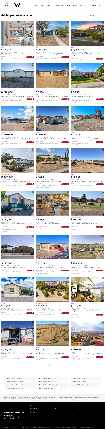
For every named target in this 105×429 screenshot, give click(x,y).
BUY (42, 5)
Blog (75, 5)
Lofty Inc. (13, 427)
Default (92, 15)
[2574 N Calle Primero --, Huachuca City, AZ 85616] (17, 33)
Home (36, 5)
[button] (32, 405)
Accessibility (90, 427)
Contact (83, 5)
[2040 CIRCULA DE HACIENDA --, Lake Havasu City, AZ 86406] (87, 33)
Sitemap (84, 427)
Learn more (36, 19)
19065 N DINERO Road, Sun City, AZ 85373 (48, 181)
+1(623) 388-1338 (9, 417)
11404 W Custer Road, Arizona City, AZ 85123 (49, 54)
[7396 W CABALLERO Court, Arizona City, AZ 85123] (17, 118)
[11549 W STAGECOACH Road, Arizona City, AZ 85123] (17, 203)
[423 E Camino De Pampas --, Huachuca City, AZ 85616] (87, 160)
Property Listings (76, 427)
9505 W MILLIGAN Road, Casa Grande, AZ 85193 (85, 267)
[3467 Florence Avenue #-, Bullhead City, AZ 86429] (87, 333)
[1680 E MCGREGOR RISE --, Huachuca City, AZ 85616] (17, 75)
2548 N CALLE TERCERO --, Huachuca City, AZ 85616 (52, 96)
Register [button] (100, 5)
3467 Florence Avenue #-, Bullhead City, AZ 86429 (86, 354)
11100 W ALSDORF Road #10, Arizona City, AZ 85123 (51, 139)
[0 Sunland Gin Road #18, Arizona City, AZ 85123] (52, 333)
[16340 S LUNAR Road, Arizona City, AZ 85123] (52, 247)
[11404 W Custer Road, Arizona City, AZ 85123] (52, 33)
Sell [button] (48, 5)
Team (68, 5)
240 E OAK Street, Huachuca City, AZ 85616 (84, 223)
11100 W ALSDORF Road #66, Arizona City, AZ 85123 (16, 310)
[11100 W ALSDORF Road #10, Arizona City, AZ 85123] (52, 118)
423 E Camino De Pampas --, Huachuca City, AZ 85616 (87, 181)
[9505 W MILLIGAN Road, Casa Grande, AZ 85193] (87, 247)
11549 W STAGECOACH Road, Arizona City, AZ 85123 (17, 223)
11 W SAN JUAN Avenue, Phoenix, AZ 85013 (83, 96)
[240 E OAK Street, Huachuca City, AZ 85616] (87, 203)
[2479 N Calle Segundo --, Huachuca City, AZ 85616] (17, 333)
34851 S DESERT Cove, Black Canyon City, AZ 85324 (17, 181)
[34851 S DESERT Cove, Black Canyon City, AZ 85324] (17, 160)
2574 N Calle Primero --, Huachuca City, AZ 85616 (16, 54)
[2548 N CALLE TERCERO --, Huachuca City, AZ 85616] (52, 75)
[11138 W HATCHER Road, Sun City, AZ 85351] (52, 203)
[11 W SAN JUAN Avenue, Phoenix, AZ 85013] (87, 75)
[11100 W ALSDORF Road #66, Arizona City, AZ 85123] (17, 289)
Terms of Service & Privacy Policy (43, 427)
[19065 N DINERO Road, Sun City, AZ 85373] (52, 160)
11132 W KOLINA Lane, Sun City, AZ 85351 (48, 310)
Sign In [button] (93, 5)
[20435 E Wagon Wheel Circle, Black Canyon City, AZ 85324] (87, 289)
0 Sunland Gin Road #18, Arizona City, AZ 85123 (50, 354)
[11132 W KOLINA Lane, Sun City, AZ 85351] (52, 289)
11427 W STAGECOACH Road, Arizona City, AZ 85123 (16, 267)
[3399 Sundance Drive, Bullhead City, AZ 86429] (87, 118)
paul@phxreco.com (21, 417)
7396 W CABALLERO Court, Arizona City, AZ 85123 (16, 139)
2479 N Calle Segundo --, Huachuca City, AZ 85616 (16, 354)
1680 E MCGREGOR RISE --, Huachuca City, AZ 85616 (17, 96)
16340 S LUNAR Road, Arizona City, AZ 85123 (49, 267)
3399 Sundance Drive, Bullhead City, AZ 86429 (85, 139)
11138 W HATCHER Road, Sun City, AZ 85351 (49, 223)
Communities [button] (58, 5)
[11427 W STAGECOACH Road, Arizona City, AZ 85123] (17, 247)
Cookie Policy (56, 427)
